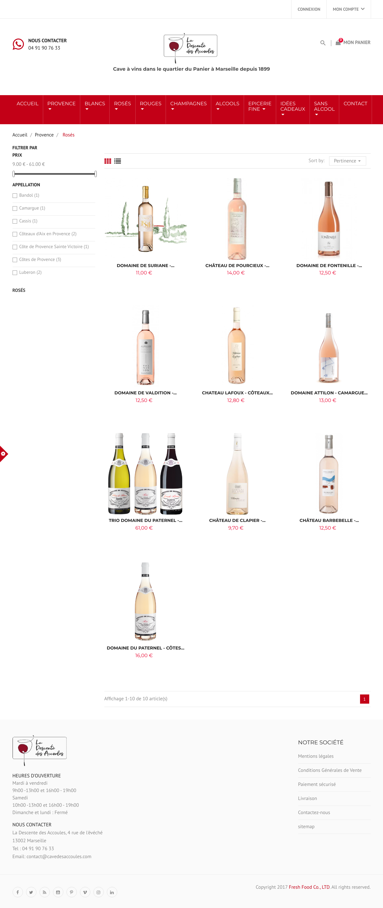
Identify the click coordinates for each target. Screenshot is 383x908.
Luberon (30, 272)
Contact (355, 104)
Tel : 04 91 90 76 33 (33, 849)
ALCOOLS (227, 104)
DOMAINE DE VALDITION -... (146, 393)
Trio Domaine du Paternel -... (145, 520)
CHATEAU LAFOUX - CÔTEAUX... (237, 393)
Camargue (32, 208)
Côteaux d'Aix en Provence (48, 234)
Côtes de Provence (40, 259)
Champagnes (188, 104)
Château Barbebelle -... (329, 520)
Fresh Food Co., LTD (309, 887)
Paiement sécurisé (317, 784)
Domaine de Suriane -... (145, 265)
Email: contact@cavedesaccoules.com (52, 857)
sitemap (306, 826)
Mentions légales (316, 756)
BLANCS (94, 104)
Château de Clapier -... (237, 520)
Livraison (307, 798)
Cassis (28, 221)
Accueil (28, 104)
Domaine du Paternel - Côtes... (146, 648)
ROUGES (151, 104)
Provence (61, 104)
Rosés (19, 290)
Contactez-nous (314, 812)
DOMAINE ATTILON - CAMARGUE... (329, 393)
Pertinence (348, 160)
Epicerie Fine (260, 106)
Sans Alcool (324, 106)
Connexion (309, 9)
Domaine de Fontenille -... (329, 265)
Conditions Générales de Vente (330, 770)
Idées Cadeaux (292, 106)
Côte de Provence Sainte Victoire (54, 247)
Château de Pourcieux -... (237, 265)
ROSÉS (122, 104)
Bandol (29, 195)
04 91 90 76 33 (44, 48)
